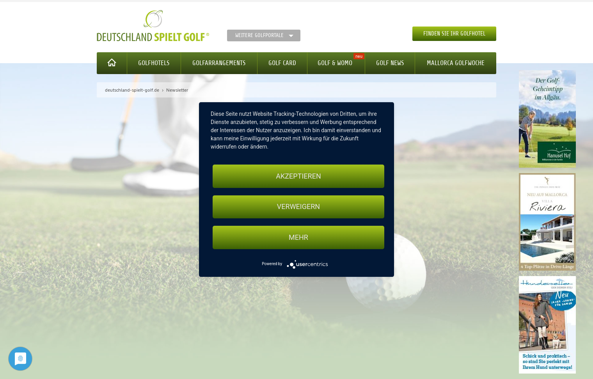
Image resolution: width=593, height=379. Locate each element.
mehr (298, 237)
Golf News (390, 63)
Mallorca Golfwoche (456, 63)
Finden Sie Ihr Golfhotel (454, 33)
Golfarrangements (218, 63)
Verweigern (298, 207)
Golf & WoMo (335, 63)
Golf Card (282, 63)
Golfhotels (153, 63)
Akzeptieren (298, 176)
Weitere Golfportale (259, 35)
